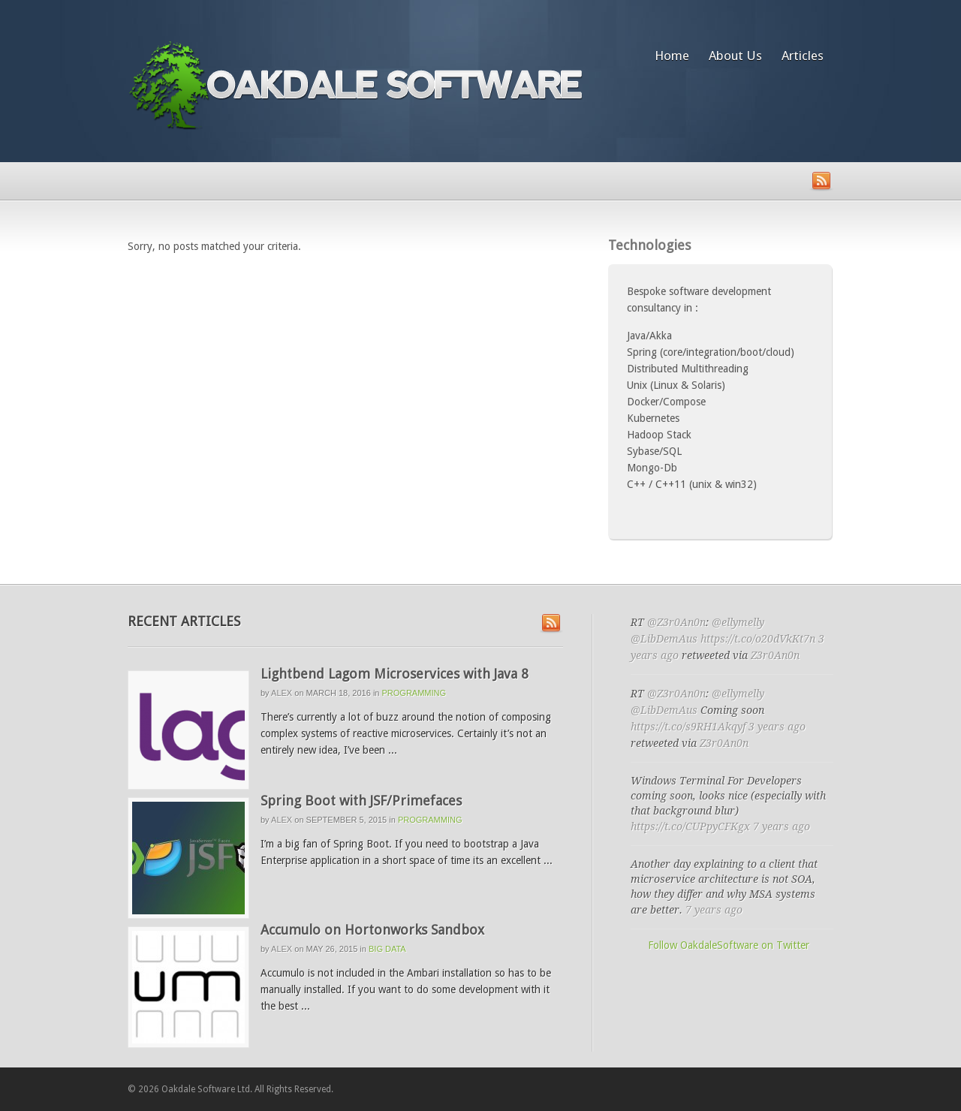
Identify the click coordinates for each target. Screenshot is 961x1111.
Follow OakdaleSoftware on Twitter (728, 945)
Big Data (387, 948)
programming (414, 692)
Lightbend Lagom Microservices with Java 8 (395, 674)
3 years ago (777, 727)
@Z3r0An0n (676, 622)
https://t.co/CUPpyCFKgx (690, 826)
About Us (735, 55)
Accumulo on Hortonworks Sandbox (372, 930)
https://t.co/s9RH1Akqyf (688, 727)
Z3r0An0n (775, 655)
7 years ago (781, 826)
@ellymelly (738, 622)
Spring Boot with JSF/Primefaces (361, 800)
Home (672, 55)
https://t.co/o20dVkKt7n (757, 639)
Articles (803, 55)
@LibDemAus (664, 639)
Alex (281, 692)
